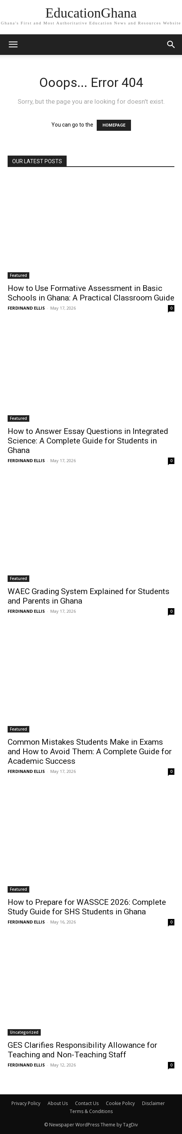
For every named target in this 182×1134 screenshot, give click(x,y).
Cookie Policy (120, 1103)
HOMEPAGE (113, 125)
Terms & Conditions (91, 1111)
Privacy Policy (25, 1103)
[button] (171, 44)
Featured (18, 275)
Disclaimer (153, 1103)
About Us (58, 1103)
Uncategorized (24, 1032)
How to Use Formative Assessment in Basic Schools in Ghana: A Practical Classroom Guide (91, 293)
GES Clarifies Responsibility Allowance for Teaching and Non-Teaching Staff (82, 1050)
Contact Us (87, 1103)
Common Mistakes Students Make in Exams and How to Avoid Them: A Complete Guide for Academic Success (90, 751)
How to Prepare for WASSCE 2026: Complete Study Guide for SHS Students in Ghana (87, 907)
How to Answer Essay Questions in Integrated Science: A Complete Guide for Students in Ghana (88, 441)
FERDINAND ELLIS (26, 308)
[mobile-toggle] (13, 44)
